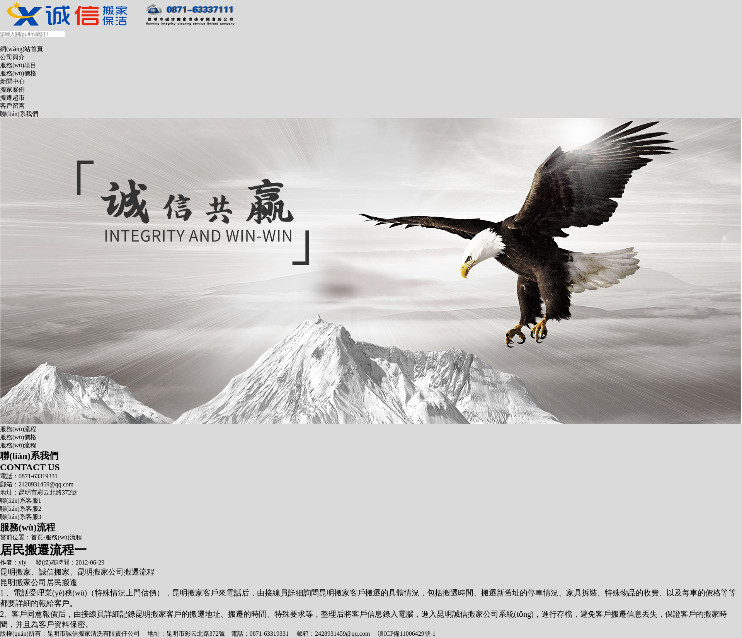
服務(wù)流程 (18, 445)
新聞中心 (12, 81)
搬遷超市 (12, 97)
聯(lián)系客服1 (20, 500)
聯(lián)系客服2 (20, 508)
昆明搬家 (15, 572)
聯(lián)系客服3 (20, 516)
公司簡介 (12, 57)
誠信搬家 (54, 572)
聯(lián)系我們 (19, 114)
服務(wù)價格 (18, 73)
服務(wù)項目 (18, 65)
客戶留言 (12, 105)
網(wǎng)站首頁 (21, 49)
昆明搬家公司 (100, 572)
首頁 (37, 537)
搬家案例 (12, 89)
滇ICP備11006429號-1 (407, 633)
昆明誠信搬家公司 (468, 614)
